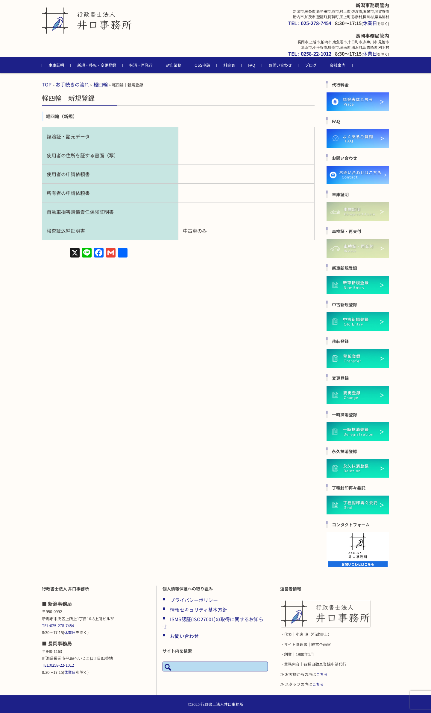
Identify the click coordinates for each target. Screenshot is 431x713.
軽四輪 (100, 84)
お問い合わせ (280, 65)
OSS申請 (202, 65)
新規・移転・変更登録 (96, 65)
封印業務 (173, 65)
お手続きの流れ (72, 84)
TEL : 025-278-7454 (309, 23)
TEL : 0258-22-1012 (309, 53)
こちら (322, 674)
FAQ (251, 65)
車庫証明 (56, 65)
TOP (46, 84)
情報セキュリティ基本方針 (198, 609)
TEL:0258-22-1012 (58, 665)
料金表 (229, 65)
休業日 (370, 23)
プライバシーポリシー (194, 600)
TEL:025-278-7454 (58, 625)
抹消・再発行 (141, 65)
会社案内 (337, 65)
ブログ (311, 65)
